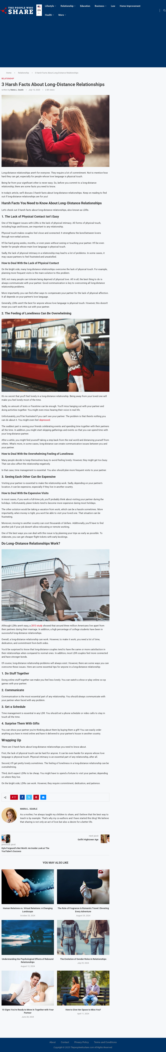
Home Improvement (130, 6)
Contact (65, 1042)
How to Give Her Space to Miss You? (83, 1009)
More (61, 15)
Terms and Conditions (105, 1042)
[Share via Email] (43, 797)
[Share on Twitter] (29, 797)
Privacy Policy (81, 1042)
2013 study (36, 625)
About (52, 1042)
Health (48, 15)
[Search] (164, 10)
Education (85, 6)
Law (113, 6)
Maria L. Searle (17, 90)
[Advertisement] (83, 42)
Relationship (67, 6)
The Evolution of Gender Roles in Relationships (83, 959)
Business (99, 6)
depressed (44, 420)
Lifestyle (49, 6)
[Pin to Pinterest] (36, 797)
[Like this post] (15, 797)
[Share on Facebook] (22, 797)
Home (8, 73)
